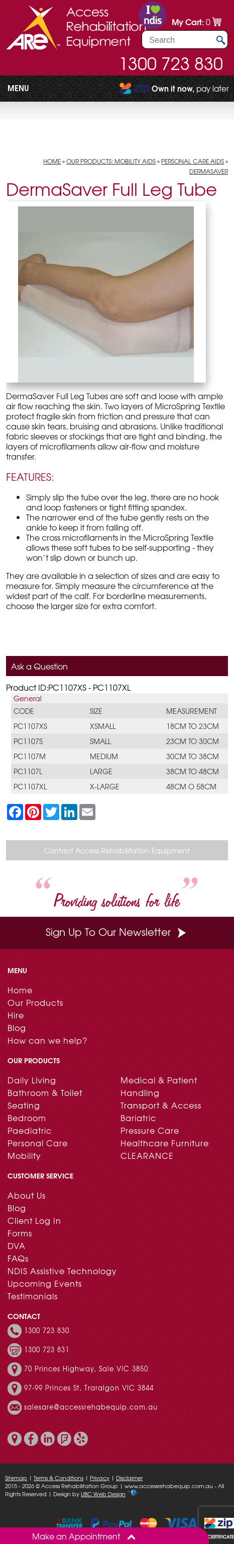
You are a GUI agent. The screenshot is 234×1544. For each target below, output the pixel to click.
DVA (17, 1245)
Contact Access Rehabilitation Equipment (117, 850)
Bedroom (27, 1118)
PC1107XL (30, 786)
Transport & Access (161, 1105)
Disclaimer (129, 1478)
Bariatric (138, 1118)
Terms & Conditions (58, 1478)
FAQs (18, 1258)
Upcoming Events (45, 1283)
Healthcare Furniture (165, 1143)
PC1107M (30, 756)
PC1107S (28, 741)
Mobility (24, 1155)
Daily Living (32, 1080)
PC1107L (28, 771)
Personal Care (38, 1143)
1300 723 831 (46, 1349)
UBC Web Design (103, 1494)
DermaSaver (208, 171)
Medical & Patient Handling (159, 1086)
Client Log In (34, 1220)
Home (52, 161)
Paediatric (30, 1130)
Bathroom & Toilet (45, 1092)
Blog (17, 1027)
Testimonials (33, 1296)
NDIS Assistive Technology (62, 1271)
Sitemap (16, 1478)
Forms (20, 1233)
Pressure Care (150, 1130)
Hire (16, 1015)
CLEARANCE (147, 1155)
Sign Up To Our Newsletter (117, 931)
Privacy (99, 1478)
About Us (27, 1195)
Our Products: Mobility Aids (111, 161)
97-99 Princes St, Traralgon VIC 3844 (89, 1387)
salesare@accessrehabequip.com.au (91, 1407)
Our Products (35, 1002)
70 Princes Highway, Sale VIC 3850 (86, 1368)
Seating (24, 1105)
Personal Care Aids (192, 161)
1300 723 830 (171, 63)
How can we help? (47, 1040)
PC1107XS (30, 726)
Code (24, 711)
